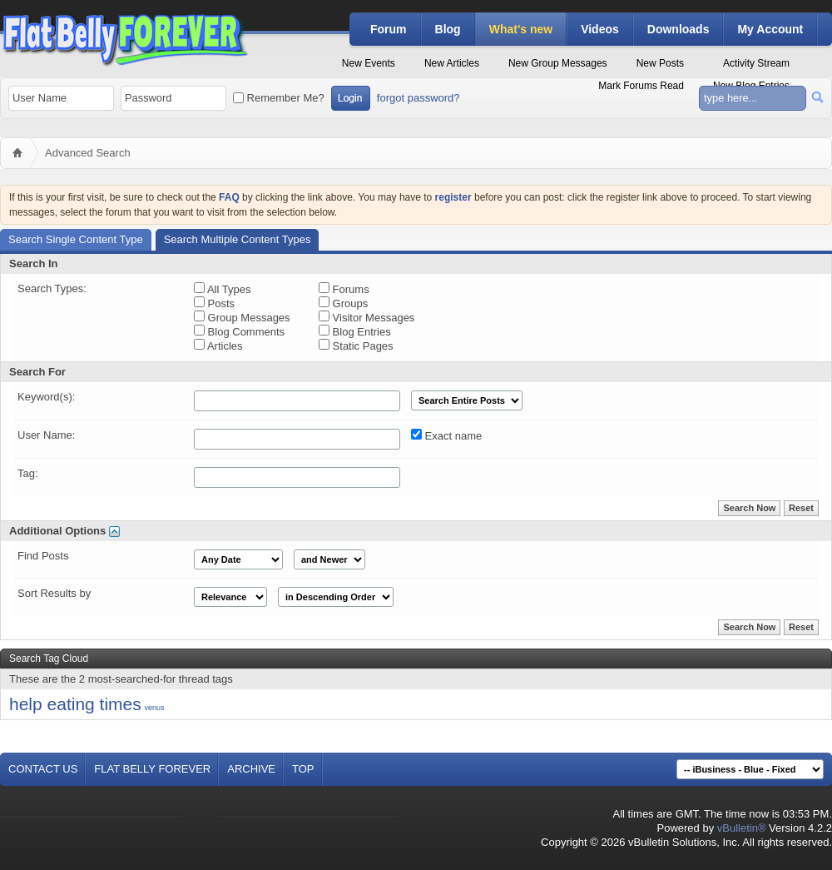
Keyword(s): (46, 396)
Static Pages (356, 345)
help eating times (75, 703)
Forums (344, 289)
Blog (448, 29)
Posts (214, 303)
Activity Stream (756, 63)
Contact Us (42, 769)
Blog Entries (355, 331)
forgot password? (418, 98)
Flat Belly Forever (152, 769)
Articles (218, 345)
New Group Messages (557, 63)
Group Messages (242, 317)
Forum (388, 29)
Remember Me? (278, 98)
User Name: (46, 435)
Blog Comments (239, 331)
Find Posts (42, 555)
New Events (368, 63)
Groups (343, 303)
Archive (251, 769)
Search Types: (52, 288)
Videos (600, 29)
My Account (770, 29)
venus (154, 707)
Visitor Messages (366, 317)
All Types (222, 289)
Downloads (678, 29)
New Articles (451, 63)
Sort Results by (54, 593)
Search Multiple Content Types (237, 239)
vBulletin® (741, 828)
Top (303, 769)
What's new (520, 29)
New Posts (660, 63)
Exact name (446, 435)
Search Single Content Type (75, 239)
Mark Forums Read (641, 86)
